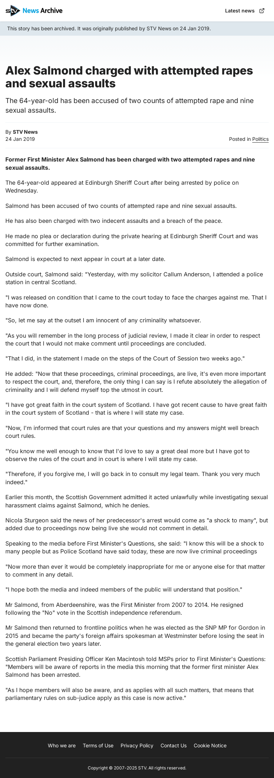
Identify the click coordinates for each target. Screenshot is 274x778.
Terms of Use (98, 745)
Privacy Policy (137, 745)
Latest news (245, 10)
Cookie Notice (210, 745)
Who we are (62, 745)
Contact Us (174, 745)
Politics (260, 139)
